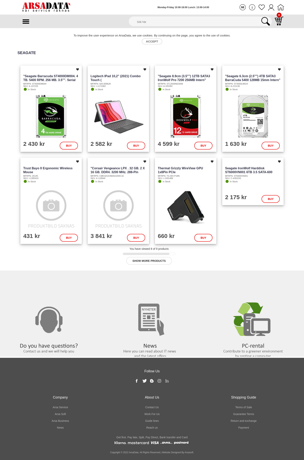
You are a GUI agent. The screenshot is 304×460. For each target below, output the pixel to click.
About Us (152, 397)
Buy (69, 145)
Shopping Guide (243, 397)
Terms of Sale (243, 407)
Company (60, 397)
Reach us (152, 427)
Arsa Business (60, 420)
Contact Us (152, 407)
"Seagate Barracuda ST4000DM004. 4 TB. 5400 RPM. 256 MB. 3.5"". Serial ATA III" (50, 80)
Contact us (50, 278)
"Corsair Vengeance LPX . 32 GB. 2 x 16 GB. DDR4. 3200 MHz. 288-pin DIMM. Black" (118, 172)
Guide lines (152, 420)
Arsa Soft (60, 414)
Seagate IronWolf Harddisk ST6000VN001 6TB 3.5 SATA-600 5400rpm (248, 172)
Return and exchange (244, 420)
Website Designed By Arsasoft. (177, 452)
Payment (243, 427)
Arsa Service (60, 407)
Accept (152, 41)
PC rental (253, 278)
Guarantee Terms (243, 414)
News (152, 278)
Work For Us (152, 414)
